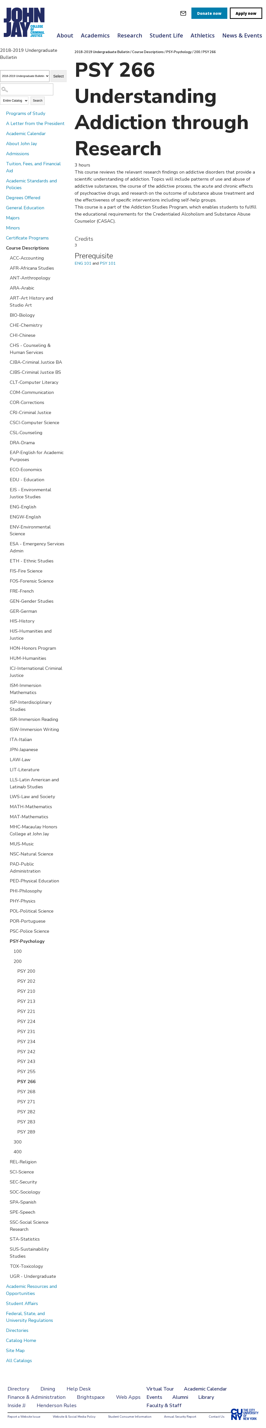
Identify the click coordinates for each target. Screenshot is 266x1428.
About (65, 35)
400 (18, 1152)
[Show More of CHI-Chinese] (6, 335)
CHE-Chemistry (26, 325)
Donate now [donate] (209, 13)
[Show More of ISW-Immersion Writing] (6, 729)
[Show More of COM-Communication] (6, 392)
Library (206, 1397)
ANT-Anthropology (30, 278)
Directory (18, 1388)
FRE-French (22, 591)
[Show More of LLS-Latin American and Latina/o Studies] (6, 779)
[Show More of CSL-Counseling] (6, 432)
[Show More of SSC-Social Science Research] (6, 1222)
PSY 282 (26, 1112)
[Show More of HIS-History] (6, 620)
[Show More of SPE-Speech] (6, 1211)
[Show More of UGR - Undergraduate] (6, 1276)
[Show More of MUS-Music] (6, 843)
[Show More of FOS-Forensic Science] (6, 580)
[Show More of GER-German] (6, 611)
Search (37, 100)
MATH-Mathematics (31, 807)
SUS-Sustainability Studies (29, 1252)
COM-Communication (32, 392)
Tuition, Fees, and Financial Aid (33, 167)
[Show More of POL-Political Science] (6, 910)
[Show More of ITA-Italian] (6, 739)
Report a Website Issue (24, 1417)
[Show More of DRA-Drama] (6, 442)
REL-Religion (23, 1162)
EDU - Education (27, 480)
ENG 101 (83, 263)
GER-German (23, 611)
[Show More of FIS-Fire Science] (6, 570)
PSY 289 (26, 1132)
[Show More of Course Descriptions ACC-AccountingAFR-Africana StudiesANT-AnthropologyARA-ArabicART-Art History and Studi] (2, 247)
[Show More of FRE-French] (6, 590)
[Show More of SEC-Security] (6, 1181)
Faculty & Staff (164, 1405)
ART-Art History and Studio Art (31, 301)
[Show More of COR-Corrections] (6, 402)
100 (18, 951)
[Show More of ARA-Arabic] (6, 287)
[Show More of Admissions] (2, 153)
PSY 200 (26, 971)
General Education (25, 208)
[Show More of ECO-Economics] (6, 469)
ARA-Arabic (22, 288)
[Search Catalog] (26, 89)
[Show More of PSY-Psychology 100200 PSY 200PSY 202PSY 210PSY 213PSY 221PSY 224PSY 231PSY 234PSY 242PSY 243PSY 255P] (6, 941)
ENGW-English (25, 517)
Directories (17, 1330)
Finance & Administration (37, 1397)
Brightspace (91, 1397)
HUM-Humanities (28, 658)
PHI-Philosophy (26, 891)
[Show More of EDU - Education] (6, 479)
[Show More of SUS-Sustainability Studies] (6, 1248)
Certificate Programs (27, 238)
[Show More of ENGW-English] (6, 516)
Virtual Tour (160, 1388)
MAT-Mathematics (29, 817)
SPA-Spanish (23, 1202)
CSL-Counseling (26, 433)
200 (18, 961)
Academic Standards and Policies (31, 184)
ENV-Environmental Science (30, 530)
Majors (13, 218)
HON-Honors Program (33, 648)
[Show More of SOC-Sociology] (6, 1191)
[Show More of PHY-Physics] (6, 900)
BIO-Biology (22, 315)
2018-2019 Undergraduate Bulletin (102, 52)
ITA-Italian (21, 740)
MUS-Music (22, 844)
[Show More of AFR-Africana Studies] (6, 267)
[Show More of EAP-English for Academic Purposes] (6, 452)
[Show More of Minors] (2, 227)
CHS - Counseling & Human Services (30, 348)
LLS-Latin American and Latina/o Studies (34, 783)
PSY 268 (26, 1092)
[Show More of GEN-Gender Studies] (6, 600)
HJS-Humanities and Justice (31, 634)
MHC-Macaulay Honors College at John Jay (33, 830)
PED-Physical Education (34, 881)
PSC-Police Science (29, 931)
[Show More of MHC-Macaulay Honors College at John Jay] (6, 826)
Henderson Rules (57, 1405)
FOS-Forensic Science (32, 581)
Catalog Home (21, 1340)
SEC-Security (23, 1182)
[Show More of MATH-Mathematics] (6, 806)
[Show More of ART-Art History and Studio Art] (6, 297)
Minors (13, 228)
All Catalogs (19, 1361)
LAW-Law (20, 760)
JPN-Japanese (24, 750)
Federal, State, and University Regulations (29, 1317)
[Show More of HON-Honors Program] (6, 647)
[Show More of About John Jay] (2, 143)
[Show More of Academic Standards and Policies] (2, 180)
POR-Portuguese (27, 921)
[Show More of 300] (10, 1141)
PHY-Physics (22, 901)
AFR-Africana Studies (32, 268)
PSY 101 (108, 263)
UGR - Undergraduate (33, 1276)
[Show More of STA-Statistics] (6, 1238)
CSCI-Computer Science (34, 423)
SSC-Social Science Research (29, 1225)
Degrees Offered (23, 198)
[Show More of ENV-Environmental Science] (6, 526)
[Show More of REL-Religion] (6, 1161)
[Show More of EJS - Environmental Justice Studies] (6, 489)
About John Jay (21, 144)
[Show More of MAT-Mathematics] (6, 816)
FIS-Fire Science (26, 571)
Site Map (15, 1351)
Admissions (17, 154)
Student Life (166, 35)
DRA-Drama (22, 443)
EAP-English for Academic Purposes (37, 456)
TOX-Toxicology (26, 1266)
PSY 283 (26, 1122)
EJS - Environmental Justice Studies (30, 493)
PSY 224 (26, 1021)
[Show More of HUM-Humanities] (6, 658)
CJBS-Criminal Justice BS (35, 372)
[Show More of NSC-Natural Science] (6, 853)
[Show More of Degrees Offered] (2, 197)
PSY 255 (26, 1072)
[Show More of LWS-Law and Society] (6, 796)
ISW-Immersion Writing (34, 729)
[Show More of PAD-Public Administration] (6, 863)
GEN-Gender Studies (32, 601)
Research (129, 35)
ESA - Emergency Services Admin (37, 547)
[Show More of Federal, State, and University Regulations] (2, 1313)
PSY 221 (26, 1011)
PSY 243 (26, 1061)
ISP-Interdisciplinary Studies (30, 705)
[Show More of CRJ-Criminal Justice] (6, 412)
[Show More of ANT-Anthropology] (6, 277)
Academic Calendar (26, 134)
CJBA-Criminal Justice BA (36, 362)
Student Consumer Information (129, 1417)
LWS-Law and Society (32, 797)
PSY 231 (26, 1032)
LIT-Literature (24, 770)
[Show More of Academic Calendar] (2, 133)
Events (154, 1397)
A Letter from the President (35, 123)
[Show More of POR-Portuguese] (6, 920)
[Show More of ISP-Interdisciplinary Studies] (6, 702)
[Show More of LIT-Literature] (6, 769)
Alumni (180, 1397)
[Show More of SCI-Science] (6, 1171)
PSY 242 (26, 1052)
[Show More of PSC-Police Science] (6, 930)
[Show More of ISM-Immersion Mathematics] (6, 685)
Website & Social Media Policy (74, 1417)
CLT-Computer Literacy (34, 382)
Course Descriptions (27, 248)
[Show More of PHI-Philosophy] (6, 890)
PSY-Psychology (27, 941)
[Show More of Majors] (2, 217)
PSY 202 (26, 981)
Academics (95, 35)
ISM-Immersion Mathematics (25, 689)
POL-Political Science (32, 911)
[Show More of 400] (10, 1151)
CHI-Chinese (22, 335)
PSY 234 (26, 1042)
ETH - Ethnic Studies (32, 561)
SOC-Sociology (25, 1192)
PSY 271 (26, 1102)
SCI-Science (22, 1172)
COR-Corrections (27, 402)
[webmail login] (183, 13)
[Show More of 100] (10, 951)
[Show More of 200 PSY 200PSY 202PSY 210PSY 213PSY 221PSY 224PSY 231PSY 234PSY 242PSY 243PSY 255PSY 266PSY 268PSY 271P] (10, 961)
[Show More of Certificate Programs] (2, 237)
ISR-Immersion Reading (34, 719)
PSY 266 (26, 1082)
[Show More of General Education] (2, 207)
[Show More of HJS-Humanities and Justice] (6, 630)
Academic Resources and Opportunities (31, 1289)
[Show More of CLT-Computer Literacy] (6, 382)
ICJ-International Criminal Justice (36, 671)
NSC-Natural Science (31, 854)
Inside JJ (16, 1405)
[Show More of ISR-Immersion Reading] (6, 719)
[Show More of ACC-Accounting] (6, 257)
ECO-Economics (26, 470)
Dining (47, 1388)
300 (18, 1142)
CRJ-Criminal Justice (30, 413)
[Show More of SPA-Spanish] (6, 1201)
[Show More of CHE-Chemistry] (6, 325)
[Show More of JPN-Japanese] (6, 749)
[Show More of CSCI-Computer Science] (6, 422)
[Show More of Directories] (2, 1330)
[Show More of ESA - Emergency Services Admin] (6, 543)
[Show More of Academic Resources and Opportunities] (2, 1286)
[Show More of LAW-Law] (6, 759)
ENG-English (23, 507)
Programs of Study (25, 113)
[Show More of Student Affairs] (2, 1303)
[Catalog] (24, 76)
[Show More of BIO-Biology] (6, 314)
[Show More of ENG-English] (6, 506)
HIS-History (22, 621)
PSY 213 (26, 1001)
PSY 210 (26, 991)
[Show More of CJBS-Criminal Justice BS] (6, 372)
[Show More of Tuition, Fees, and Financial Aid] (2, 163)
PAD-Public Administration (25, 867)
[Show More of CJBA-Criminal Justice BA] (6, 361)
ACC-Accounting (27, 258)
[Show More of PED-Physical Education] (6, 880)
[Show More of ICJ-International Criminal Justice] (6, 668)
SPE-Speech (22, 1212)
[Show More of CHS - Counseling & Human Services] (6, 345)
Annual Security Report (180, 1417)
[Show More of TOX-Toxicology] (6, 1266)
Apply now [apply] (246, 13)
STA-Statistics (25, 1239)
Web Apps (128, 1397)
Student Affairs (22, 1303)
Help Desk (79, 1388)
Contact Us (217, 1417)
